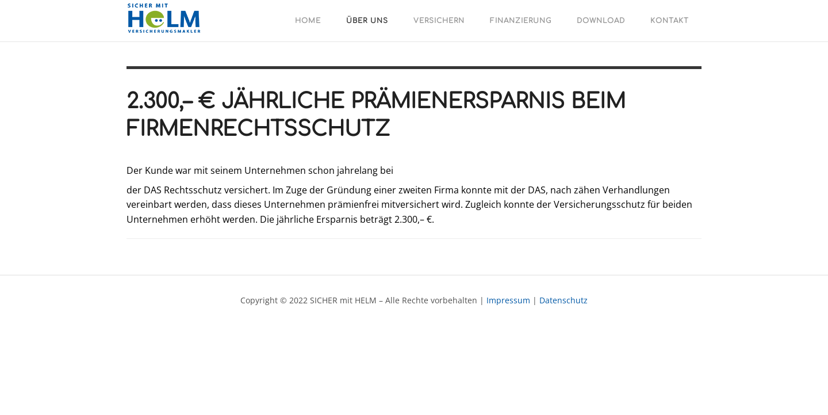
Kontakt (669, 21)
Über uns (367, 21)
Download (601, 21)
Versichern (439, 21)
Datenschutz (563, 300)
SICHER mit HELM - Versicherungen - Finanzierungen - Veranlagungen (166, 19)
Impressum (508, 300)
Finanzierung (520, 21)
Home (308, 21)
